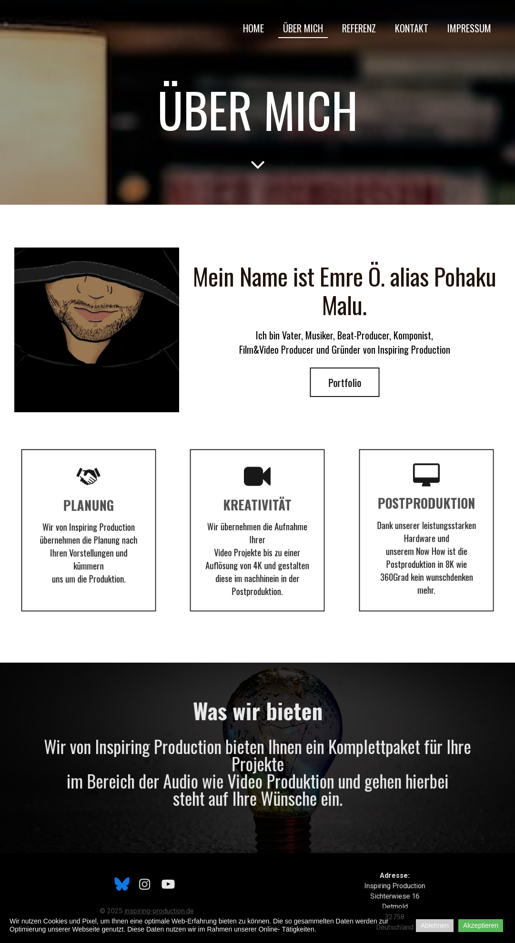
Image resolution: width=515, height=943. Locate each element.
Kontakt (411, 28)
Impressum (469, 28)
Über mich (303, 28)
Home (253, 28)
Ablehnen (435, 925)
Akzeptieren (480, 925)
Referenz (359, 28)
